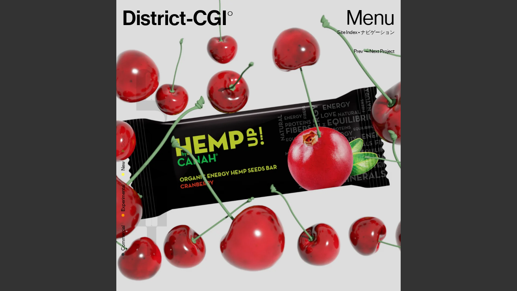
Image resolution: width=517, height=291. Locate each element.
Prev (358, 51)
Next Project (382, 51)
